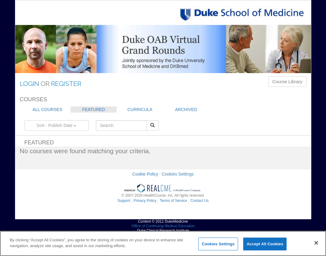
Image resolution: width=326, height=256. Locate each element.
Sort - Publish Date (56, 125)
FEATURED (93, 109)
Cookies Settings (178, 174)
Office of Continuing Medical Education (163, 226)
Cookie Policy (145, 174)
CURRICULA (139, 109)
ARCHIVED (186, 109)
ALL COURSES (47, 109)
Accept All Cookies (265, 244)
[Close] (316, 243)
